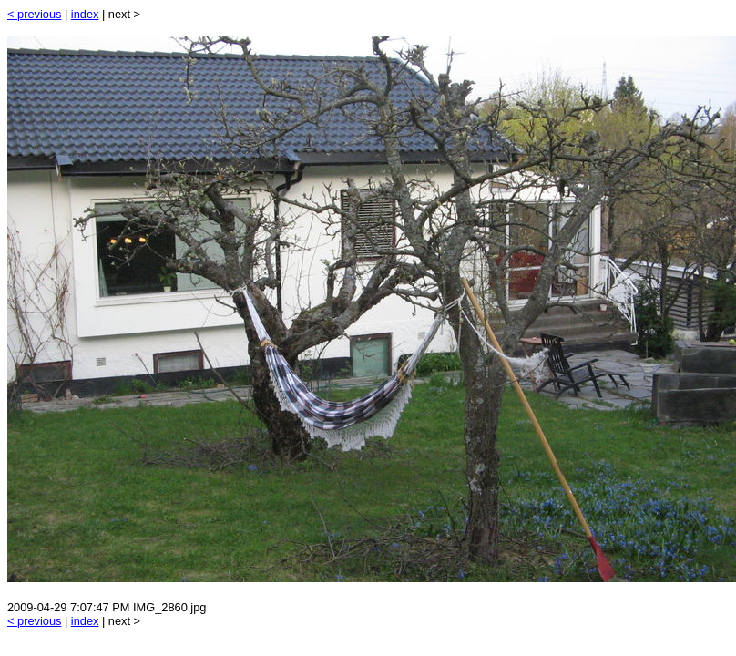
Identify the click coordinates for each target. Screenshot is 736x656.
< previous (34, 14)
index (85, 14)
